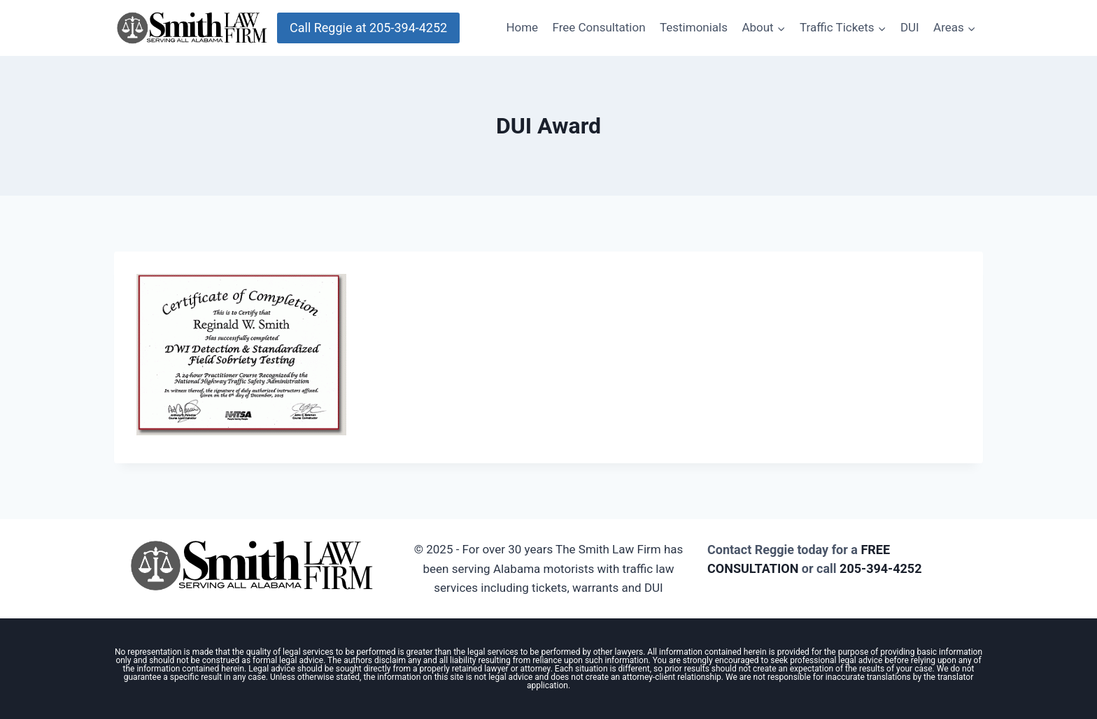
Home (522, 27)
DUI (909, 27)
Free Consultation (599, 27)
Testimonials (694, 27)
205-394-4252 (880, 568)
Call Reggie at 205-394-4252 (368, 27)
